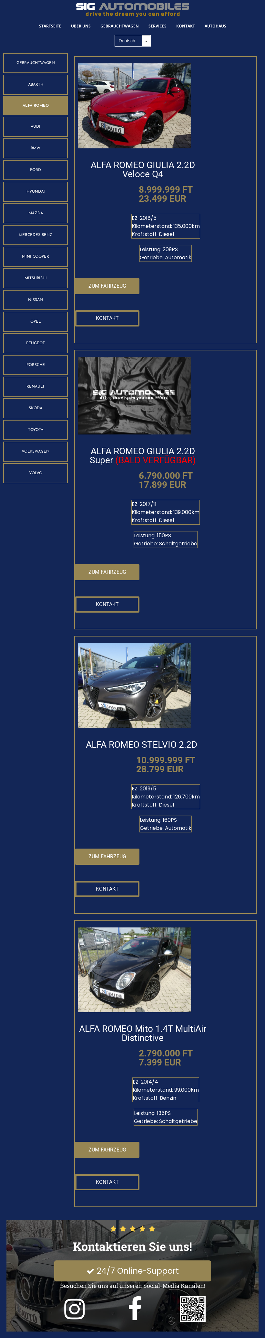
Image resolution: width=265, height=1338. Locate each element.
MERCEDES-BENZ (36, 235)
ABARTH (35, 85)
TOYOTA (35, 430)
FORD (35, 170)
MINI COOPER (35, 257)
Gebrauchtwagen (119, 26)
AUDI (35, 127)
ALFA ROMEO (36, 106)
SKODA (35, 408)
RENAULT (35, 387)
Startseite (50, 26)
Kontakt (185, 26)
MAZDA (35, 213)
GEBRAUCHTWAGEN (35, 63)
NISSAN (35, 300)
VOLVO (35, 473)
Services (157, 26)
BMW (35, 148)
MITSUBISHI (36, 278)
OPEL (35, 322)
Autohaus (215, 26)
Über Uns (81, 26)
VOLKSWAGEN (35, 452)
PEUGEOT (35, 343)
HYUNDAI (35, 192)
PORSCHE (35, 365)
